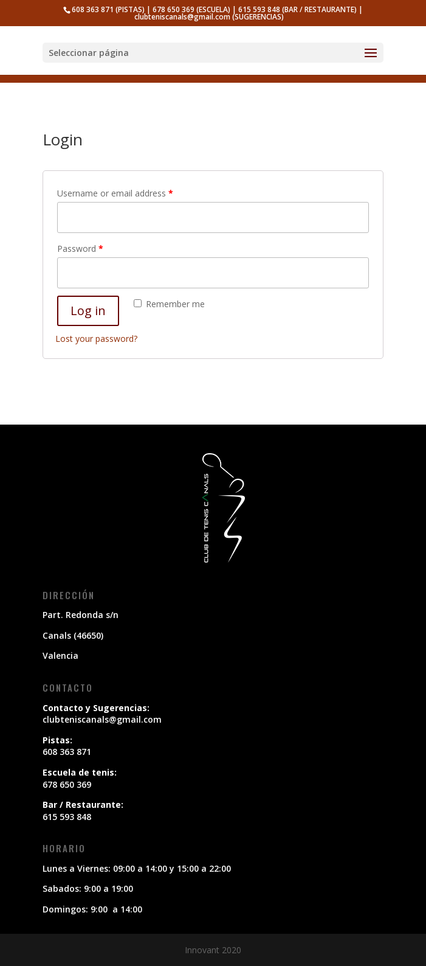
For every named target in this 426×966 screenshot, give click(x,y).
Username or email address (115, 193)
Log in (88, 310)
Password (80, 248)
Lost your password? (96, 338)
